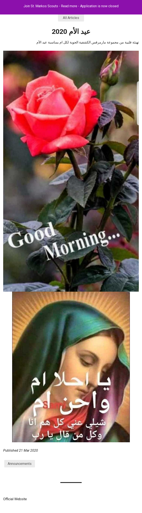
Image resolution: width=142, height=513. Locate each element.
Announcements (20, 464)
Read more (69, 6)
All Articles (71, 18)
